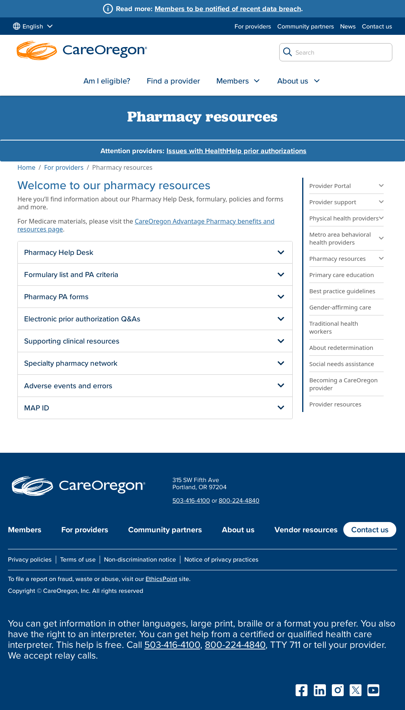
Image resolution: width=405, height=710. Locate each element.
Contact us (377, 26)
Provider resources (335, 404)
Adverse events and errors (68, 385)
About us (292, 80)
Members (232, 80)
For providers (253, 26)
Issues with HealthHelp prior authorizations (237, 150)
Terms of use (78, 559)
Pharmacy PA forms (56, 296)
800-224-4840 (239, 500)
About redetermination (341, 347)
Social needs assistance (341, 364)
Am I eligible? (106, 80)
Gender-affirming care (340, 307)
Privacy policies (30, 559)
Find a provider (173, 80)
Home (26, 167)
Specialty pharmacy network (70, 363)
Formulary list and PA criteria (71, 274)
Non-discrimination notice (140, 559)
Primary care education (341, 275)
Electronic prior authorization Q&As (82, 318)
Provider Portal (330, 186)
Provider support (332, 202)
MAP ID (36, 407)
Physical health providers (344, 218)
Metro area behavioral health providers (340, 238)
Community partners (305, 26)
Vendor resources (306, 529)
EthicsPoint (161, 578)
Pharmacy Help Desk (58, 252)
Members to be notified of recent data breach (228, 8)
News (348, 26)
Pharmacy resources (337, 258)
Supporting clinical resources (71, 340)
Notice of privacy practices (221, 559)
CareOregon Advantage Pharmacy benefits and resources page (145, 225)
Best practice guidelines (342, 291)
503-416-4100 (191, 500)
